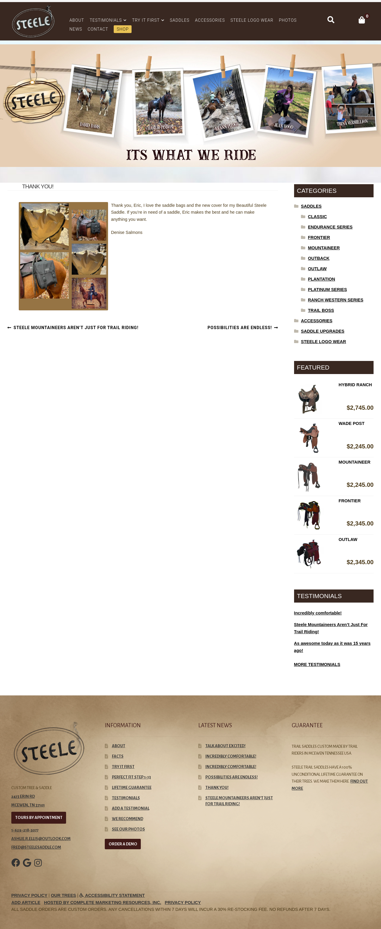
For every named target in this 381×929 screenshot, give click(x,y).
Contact (98, 29)
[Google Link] (27, 867)
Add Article (25, 902)
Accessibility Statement (112, 895)
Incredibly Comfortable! (230, 766)
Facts (118, 756)
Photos (288, 20)
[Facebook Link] (15, 867)
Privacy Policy (29, 895)
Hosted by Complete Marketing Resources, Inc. (102, 902)
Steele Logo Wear (251, 20)
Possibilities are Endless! (239, 327)
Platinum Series (327, 289)
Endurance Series (330, 227)
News (75, 29)
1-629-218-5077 (24, 830)
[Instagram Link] (38, 867)
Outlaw (317, 268)
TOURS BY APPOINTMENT (39, 817)
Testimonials (106, 20)
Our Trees (63, 895)
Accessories (210, 20)
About (76, 20)
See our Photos (128, 829)
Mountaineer (324, 247)
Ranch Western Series (335, 300)
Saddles (180, 20)
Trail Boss (321, 310)
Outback (319, 258)
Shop (123, 29)
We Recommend (127, 819)
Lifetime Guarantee (132, 787)
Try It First (146, 20)
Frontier (319, 237)
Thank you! (217, 787)
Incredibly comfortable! (230, 756)
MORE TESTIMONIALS (317, 664)
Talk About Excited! (225, 746)
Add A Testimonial (130, 808)
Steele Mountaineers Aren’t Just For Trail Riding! (76, 327)
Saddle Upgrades (322, 331)
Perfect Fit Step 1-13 (131, 777)
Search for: (330, 20)
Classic (317, 216)
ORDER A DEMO (123, 844)
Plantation (321, 279)
